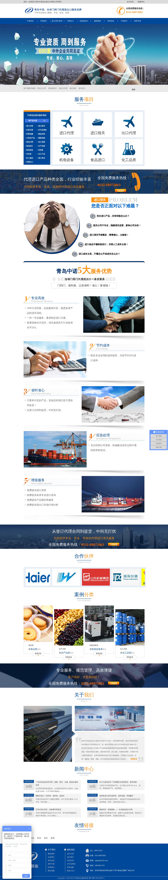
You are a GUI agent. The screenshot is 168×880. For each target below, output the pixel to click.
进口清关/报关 (57, 21)
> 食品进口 (29, 146)
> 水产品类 (41, 146)
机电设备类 (94, 645)
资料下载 (51, 864)
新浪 (39, 838)
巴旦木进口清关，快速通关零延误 (48, 809)
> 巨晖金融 (29, 134)
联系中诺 (137, 21)
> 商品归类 (41, 134)
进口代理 (70, 854)
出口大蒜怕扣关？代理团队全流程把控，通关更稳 (118, 782)
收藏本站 (141, 2)
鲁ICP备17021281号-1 (97, 878)
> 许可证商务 (42, 130)
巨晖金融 (70, 867)
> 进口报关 (41, 126)
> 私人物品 (29, 158)
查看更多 (38, 653)
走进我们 (51, 857)
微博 (53, 838)
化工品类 (123, 649)
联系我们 (51, 867)
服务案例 (97, 21)
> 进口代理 (29, 126)
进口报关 (73, 88)
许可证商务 (71, 864)
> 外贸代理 (29, 130)
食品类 (31, 645)
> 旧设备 (40, 150)
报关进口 (82, 88)
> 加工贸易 (41, 142)
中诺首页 (30, 21)
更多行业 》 (71, 871)
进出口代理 (63, 88)
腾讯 (32, 838)
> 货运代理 (29, 142)
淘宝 (46, 838)
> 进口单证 (41, 158)
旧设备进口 (84, 21)
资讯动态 (110, 21)
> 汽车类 (28, 154)
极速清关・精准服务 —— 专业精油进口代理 (115, 809)
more (113, 544)
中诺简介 (124, 21)
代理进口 (43, 21)
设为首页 (130, 2)
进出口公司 (41, 88)
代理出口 (70, 21)
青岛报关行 (52, 88)
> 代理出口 (29, 162)
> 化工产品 (41, 154)
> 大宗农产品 (30, 138)
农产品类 (62, 649)
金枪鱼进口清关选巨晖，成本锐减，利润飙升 (116, 796)
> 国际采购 (41, 138)
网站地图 (51, 871)
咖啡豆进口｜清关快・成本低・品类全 (50, 796)
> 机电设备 (29, 150)
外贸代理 (70, 860)
